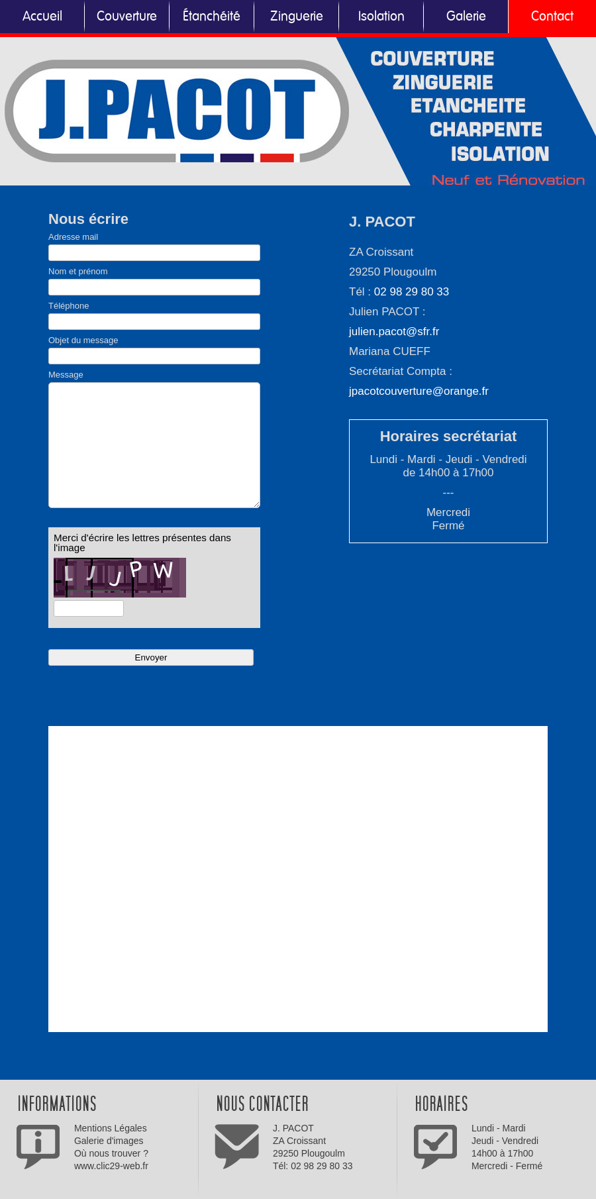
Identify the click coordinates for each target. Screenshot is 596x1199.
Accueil (42, 16)
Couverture (127, 16)
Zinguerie (296, 16)
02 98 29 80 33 (411, 292)
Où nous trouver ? (111, 1153)
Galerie (466, 16)
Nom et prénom (78, 271)
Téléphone (68, 305)
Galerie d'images (109, 1140)
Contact (552, 16)
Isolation (381, 16)
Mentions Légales (110, 1128)
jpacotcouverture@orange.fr (419, 391)
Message (65, 374)
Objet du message (83, 340)
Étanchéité (211, 16)
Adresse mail (73, 237)
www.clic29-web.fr (111, 1166)
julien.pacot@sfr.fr (394, 331)
